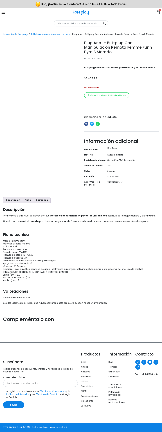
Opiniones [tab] (42, 200)
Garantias (114, 371)
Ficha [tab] (28, 200)
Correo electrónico (14, 377)
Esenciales (87, 386)
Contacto (113, 376)
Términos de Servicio (47, 394)
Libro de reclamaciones (116, 401)
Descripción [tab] (13, 200)
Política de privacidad (114, 393)
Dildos (84, 381)
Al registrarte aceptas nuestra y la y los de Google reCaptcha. (38, 394)
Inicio (6, 34)
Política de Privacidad (17, 394)
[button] (86, 124)
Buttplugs (23, 34)
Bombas (86, 376)
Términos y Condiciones (52, 391)
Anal (13, 34)
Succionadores (89, 396)
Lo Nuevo (86, 405)
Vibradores (87, 400)
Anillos (84, 366)
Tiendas (112, 366)
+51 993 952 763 (149, 374)
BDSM (84, 391)
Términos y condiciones (115, 386)
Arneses (85, 371)
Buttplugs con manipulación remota (50, 34)
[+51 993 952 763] (136, 374)
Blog (110, 362)
